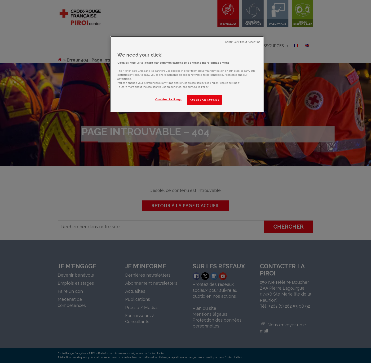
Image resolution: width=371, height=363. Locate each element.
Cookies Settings (168, 99)
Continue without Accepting (243, 41)
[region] (187, 74)
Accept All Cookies (204, 99)
